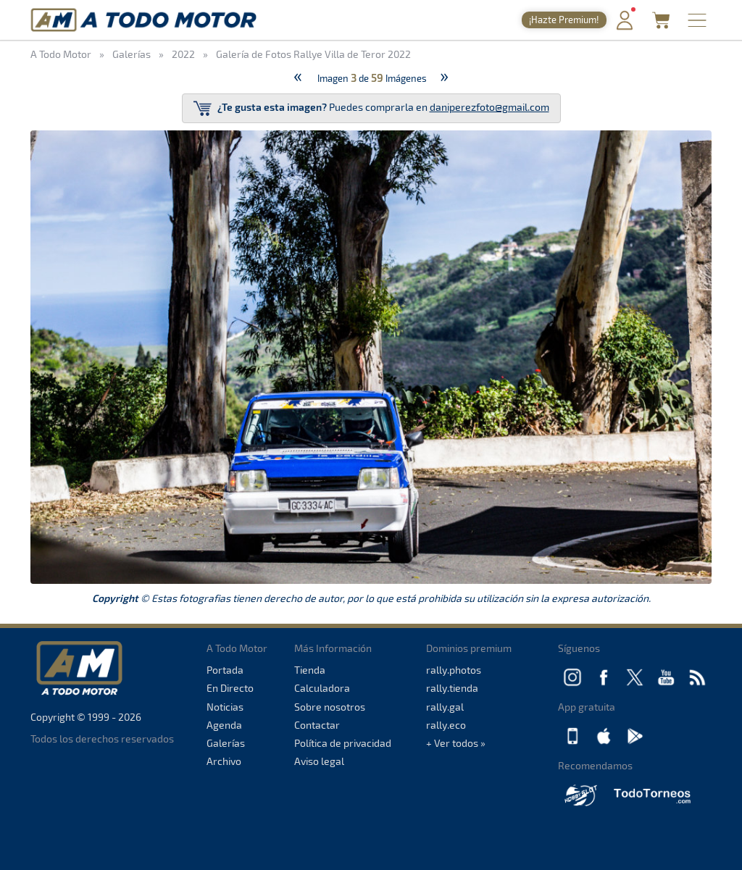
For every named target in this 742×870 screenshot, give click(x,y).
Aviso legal (319, 761)
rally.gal (445, 706)
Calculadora (322, 688)
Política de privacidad (342, 743)
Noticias (225, 706)
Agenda (224, 725)
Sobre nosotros (329, 706)
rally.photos (453, 670)
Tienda (309, 670)
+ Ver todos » (455, 743)
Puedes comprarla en (371, 108)
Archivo (224, 761)
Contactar (317, 725)
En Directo (230, 688)
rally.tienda (452, 688)
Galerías (226, 743)
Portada (225, 670)
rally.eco (446, 725)
